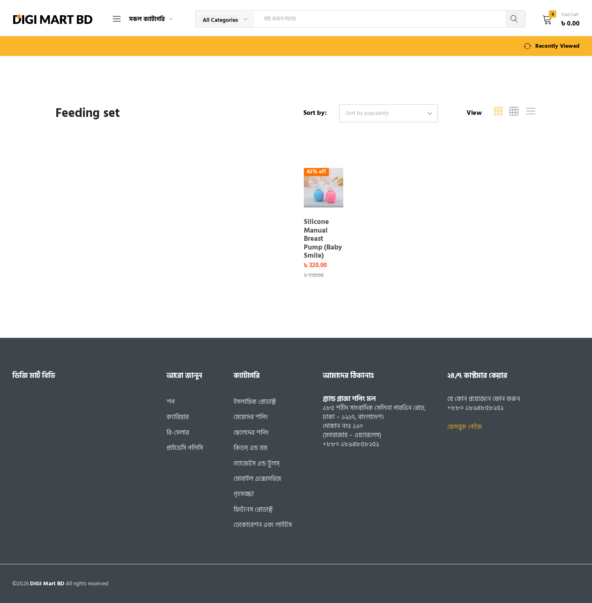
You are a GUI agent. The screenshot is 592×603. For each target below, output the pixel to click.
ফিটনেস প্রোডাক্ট (253, 509)
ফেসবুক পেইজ (464, 426)
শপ (170, 401)
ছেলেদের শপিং (251, 432)
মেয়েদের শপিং (251, 417)
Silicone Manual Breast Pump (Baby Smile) (323, 238)
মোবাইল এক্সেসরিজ (257, 478)
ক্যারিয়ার (177, 417)
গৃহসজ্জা (244, 494)
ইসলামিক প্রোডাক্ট (255, 401)
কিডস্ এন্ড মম (250, 447)
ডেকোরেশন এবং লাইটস (263, 524)
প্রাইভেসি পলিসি (184, 447)
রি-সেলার (177, 432)
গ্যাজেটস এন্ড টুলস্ (257, 463)
